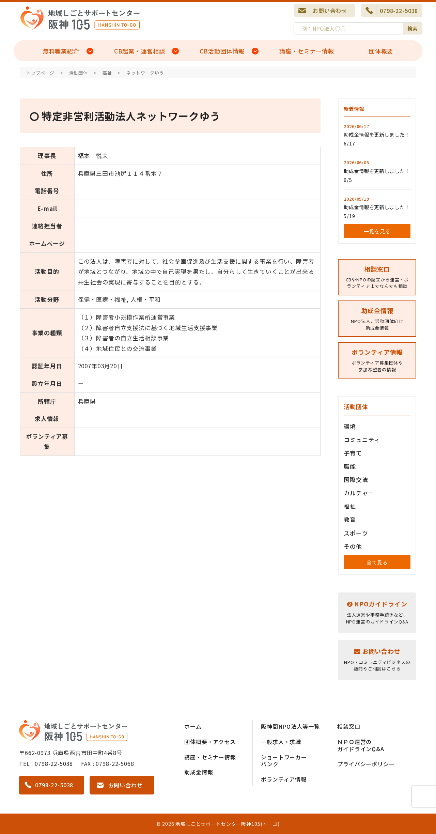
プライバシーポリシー (366, 764)
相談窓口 (348, 726)
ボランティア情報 (284, 779)
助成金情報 (198, 772)
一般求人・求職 (281, 742)
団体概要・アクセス (210, 742)
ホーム (193, 726)
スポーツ (356, 533)
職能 (350, 466)
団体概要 (381, 51)
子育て (353, 453)
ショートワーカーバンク (284, 760)
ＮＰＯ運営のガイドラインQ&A (360, 745)
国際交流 (356, 479)
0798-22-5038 (399, 10)
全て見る (377, 562)
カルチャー (359, 493)
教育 (350, 519)
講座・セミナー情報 (306, 51)
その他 (353, 546)
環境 (350, 426)
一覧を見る (377, 231)
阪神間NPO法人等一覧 (290, 726)
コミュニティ (362, 439)
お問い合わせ (330, 10)
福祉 (350, 506)
